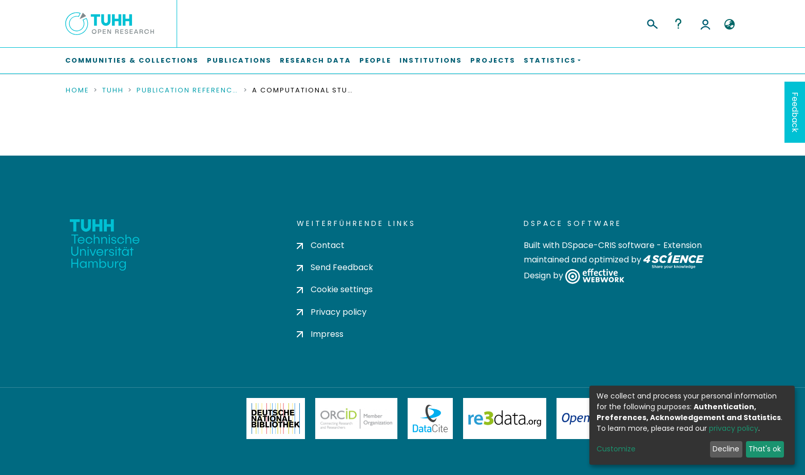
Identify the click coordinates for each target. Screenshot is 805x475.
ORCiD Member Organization (356, 418)
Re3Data (504, 418)
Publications (239, 60)
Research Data (315, 60)
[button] (729, 24)
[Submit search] (651, 22)
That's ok (765, 449)
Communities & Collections (132, 60)
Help (678, 23)
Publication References (188, 90)
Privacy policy (332, 312)
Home (77, 90)
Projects (492, 60)
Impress (320, 334)
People (375, 60)
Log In (705, 23)
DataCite (430, 418)
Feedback (795, 112)
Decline (726, 449)
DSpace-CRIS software (608, 245)
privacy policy (733, 428)
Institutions (430, 60)
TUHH (113, 90)
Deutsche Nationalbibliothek (276, 418)
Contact (320, 245)
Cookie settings (335, 289)
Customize (616, 449)
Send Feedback (335, 267)
